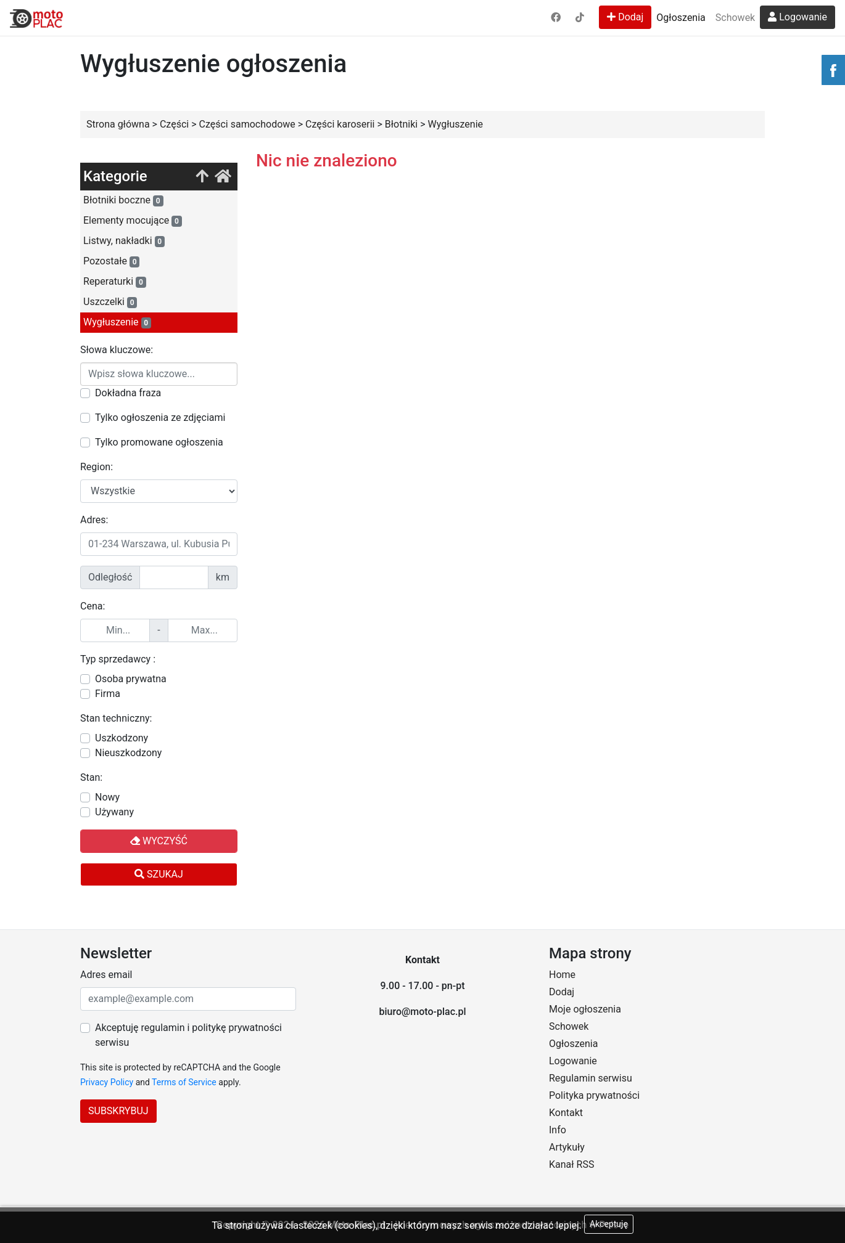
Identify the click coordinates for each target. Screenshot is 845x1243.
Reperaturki (114, 281)
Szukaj (158, 874)
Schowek (735, 17)
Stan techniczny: (116, 718)
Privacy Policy (106, 1082)
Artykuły (567, 1147)
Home (562, 974)
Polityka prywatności (594, 1095)
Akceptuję (609, 1224)
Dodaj (625, 17)
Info (557, 1130)
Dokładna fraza (128, 393)
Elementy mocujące (132, 220)
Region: (96, 467)
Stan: (91, 777)
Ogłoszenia (680, 17)
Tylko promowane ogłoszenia (159, 442)
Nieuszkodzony (128, 753)
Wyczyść (159, 841)
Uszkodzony (121, 738)
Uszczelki (110, 302)
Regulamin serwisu (590, 1078)
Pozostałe (111, 261)
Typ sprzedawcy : (117, 659)
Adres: (94, 520)
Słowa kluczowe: (116, 350)
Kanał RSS (571, 1164)
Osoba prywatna (131, 679)
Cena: (92, 606)
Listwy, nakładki (124, 241)
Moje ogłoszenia (585, 1009)
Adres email (106, 974)
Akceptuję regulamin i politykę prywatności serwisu (188, 1035)
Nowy (107, 797)
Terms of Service (184, 1082)
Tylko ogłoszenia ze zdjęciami (160, 417)
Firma (107, 693)
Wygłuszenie (117, 322)
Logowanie (797, 17)
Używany (114, 812)
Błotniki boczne (123, 200)
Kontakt (566, 1113)
